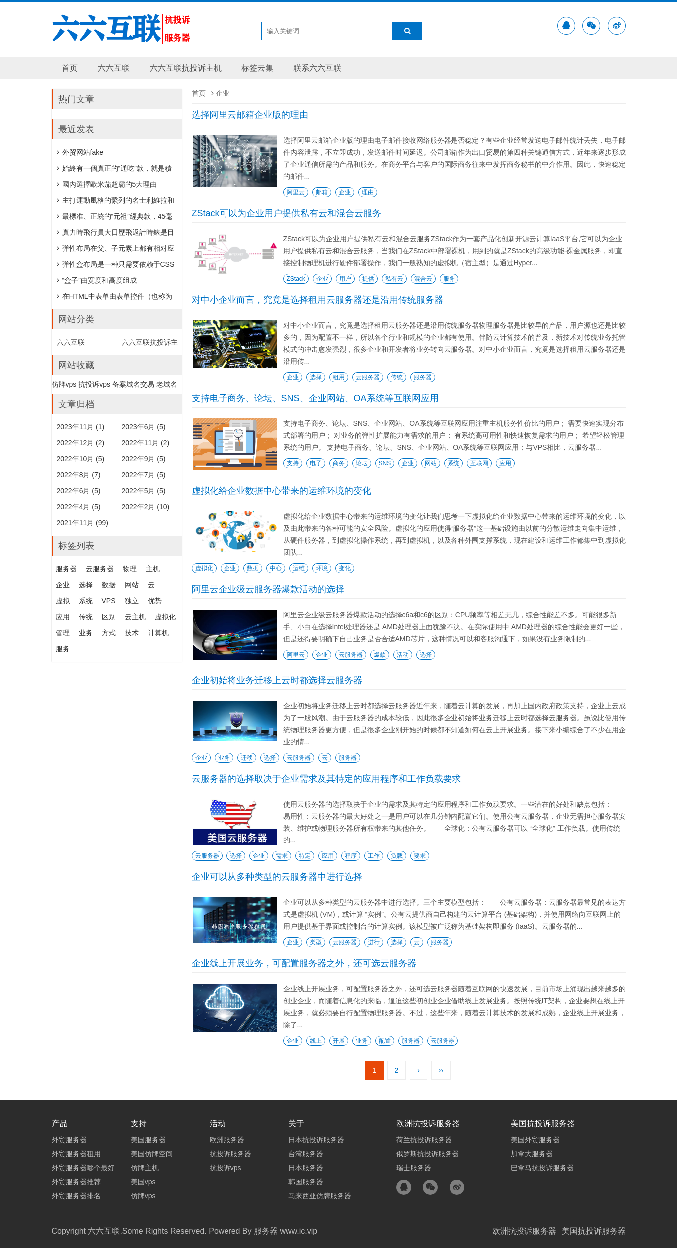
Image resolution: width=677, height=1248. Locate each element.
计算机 (158, 633)
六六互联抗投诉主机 (186, 68)
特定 (305, 855)
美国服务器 (148, 1140)
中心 (276, 568)
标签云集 (257, 68)
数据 (253, 568)
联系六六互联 (317, 68)
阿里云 (296, 192)
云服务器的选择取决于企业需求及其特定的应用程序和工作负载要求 (326, 779)
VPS (109, 601)
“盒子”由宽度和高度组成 (97, 280)
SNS (385, 463)
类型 (316, 942)
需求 (282, 855)
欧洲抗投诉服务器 (524, 1231)
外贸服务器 (69, 1140)
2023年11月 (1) (81, 427)
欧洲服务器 (227, 1140)
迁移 (247, 757)
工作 (374, 855)
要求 (420, 855)
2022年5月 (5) (144, 491)
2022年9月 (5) (144, 459)
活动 (403, 654)
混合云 (423, 278)
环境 (322, 568)
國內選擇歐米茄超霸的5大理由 (107, 184)
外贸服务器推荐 (76, 1182)
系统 (453, 463)
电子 (316, 463)
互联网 (479, 463)
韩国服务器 (305, 1182)
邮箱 (322, 192)
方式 (109, 633)
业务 (224, 757)
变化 (345, 568)
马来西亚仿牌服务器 (319, 1196)
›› (441, 1070)
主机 (153, 569)
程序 (351, 855)
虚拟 (63, 601)
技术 (132, 633)
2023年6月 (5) (144, 427)
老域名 (166, 384)
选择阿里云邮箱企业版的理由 (250, 115)
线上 (316, 1040)
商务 (339, 463)
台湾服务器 (305, 1154)
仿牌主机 (145, 1168)
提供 (368, 278)
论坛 (362, 463)
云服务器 (368, 377)
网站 (431, 463)
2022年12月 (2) (81, 443)
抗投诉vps (94, 384)
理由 (368, 192)
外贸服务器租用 (76, 1154)
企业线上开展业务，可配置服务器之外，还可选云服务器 (304, 963)
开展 (339, 1040)
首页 (70, 68)
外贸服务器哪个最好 (83, 1168)
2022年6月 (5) (79, 491)
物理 (130, 569)
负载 (397, 855)
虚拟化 (204, 568)
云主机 (135, 617)
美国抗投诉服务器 (594, 1231)
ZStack (296, 278)
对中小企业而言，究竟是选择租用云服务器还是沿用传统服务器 (317, 300)
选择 (316, 377)
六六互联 (114, 68)
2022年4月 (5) (79, 507)
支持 (293, 463)
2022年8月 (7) (79, 475)
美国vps (143, 1182)
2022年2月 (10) (146, 507)
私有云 (394, 278)
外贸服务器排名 (76, 1196)
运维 (299, 568)
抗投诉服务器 (230, 1154)
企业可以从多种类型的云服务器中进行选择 (277, 877)
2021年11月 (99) (83, 523)
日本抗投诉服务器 (316, 1140)
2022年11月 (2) (146, 443)
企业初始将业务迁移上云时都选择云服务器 (277, 680)
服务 (449, 278)
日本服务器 (305, 1168)
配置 (385, 1040)
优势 (155, 601)
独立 (132, 601)
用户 (345, 278)
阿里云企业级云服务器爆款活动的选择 (268, 589)
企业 (345, 192)
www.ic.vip (298, 1231)
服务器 (423, 377)
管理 (63, 633)
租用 (339, 377)
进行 (374, 942)
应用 (505, 463)
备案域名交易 (133, 384)
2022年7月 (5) (144, 475)
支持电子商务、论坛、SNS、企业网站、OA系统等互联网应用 (315, 398)
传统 (397, 377)
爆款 (380, 654)
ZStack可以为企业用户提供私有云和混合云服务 (286, 213)
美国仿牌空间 (152, 1154)
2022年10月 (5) (81, 459)
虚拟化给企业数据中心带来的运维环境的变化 (281, 491)
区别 (109, 617)
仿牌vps (64, 384)
